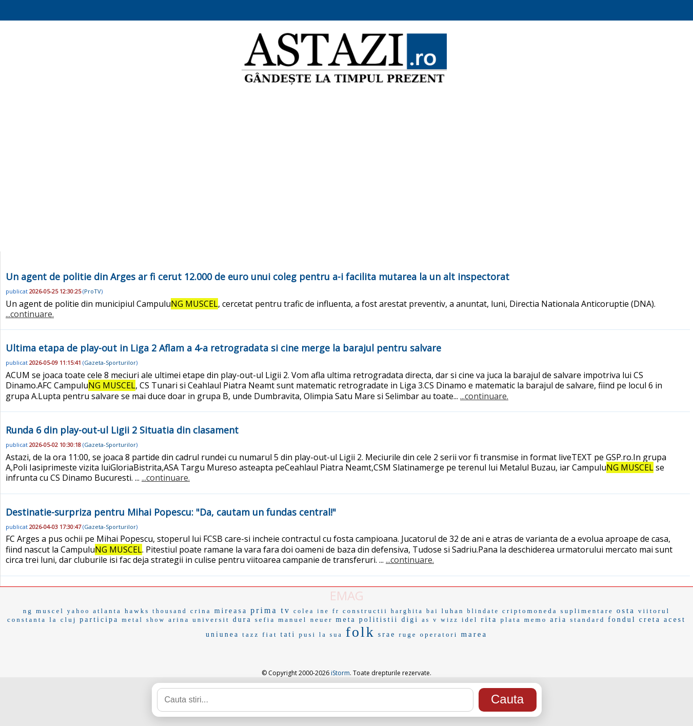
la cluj (62, 619)
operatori (439, 634)
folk (360, 632)
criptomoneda (529, 611)
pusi (307, 634)
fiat (269, 634)
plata (510, 619)
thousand (169, 611)
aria (558, 619)
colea (303, 611)
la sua (331, 634)
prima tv (270, 610)
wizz (450, 619)
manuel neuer (305, 619)
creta (650, 619)
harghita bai (415, 611)
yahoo (78, 611)
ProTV (92, 291)
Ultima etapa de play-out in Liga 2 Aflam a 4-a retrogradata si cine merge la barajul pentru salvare (223, 348)
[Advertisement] (347, 169)
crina (200, 611)
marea (474, 634)
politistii (379, 619)
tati (288, 634)
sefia (265, 619)
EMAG (347, 595)
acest (675, 619)
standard (587, 619)
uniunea (222, 634)
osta (626, 610)
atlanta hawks (121, 611)
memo (535, 619)
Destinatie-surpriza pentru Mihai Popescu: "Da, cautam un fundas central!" (171, 512)
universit (211, 619)
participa (99, 619)
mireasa (231, 611)
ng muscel (43, 611)
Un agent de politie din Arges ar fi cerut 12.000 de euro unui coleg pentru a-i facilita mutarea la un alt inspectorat (257, 276)
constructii (365, 611)
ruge (408, 634)
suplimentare (587, 611)
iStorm (340, 673)
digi (410, 619)
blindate (483, 611)
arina (178, 619)
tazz (250, 634)
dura (242, 619)
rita (489, 619)
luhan (453, 611)
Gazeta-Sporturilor (110, 362)
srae (387, 634)
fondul (622, 619)
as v (430, 619)
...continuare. (30, 314)
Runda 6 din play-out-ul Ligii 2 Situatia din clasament (122, 430)
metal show (143, 619)
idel (470, 619)
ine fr (328, 611)
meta (346, 619)
